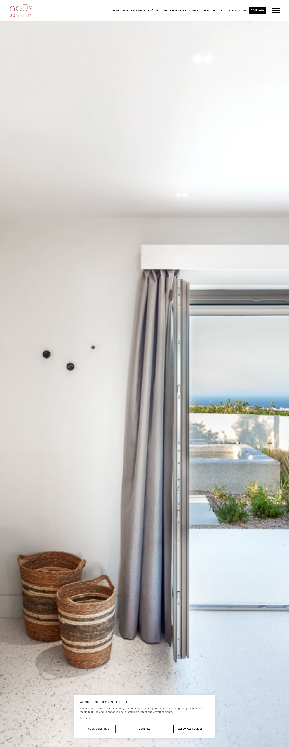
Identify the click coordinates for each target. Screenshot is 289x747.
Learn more (87, 718)
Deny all (144, 729)
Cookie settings (98, 729)
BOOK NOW (257, 10)
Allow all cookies (190, 729)
